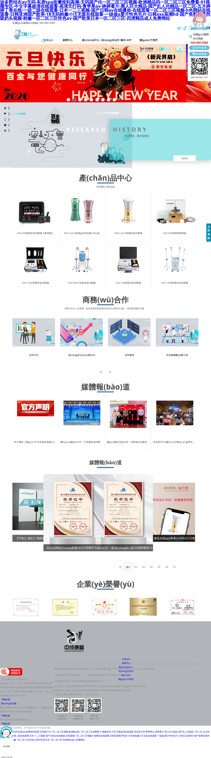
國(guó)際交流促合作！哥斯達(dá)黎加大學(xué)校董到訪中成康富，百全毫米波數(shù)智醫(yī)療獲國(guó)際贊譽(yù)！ (129, 441)
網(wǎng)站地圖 (8, 703)
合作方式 (33, 354)
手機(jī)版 (5, 699)
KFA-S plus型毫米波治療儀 (128, 233)
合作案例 (129, 354)
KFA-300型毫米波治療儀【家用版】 (35, 233)
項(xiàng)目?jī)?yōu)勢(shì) (81, 354)
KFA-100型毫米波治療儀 (128, 282)
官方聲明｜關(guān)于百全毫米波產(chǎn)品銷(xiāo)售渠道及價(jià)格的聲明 (36, 441)
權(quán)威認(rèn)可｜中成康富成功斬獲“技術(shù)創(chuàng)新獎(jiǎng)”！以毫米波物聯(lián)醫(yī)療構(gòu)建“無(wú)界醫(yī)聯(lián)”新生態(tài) (82, 441)
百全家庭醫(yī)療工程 (177, 354)
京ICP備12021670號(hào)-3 (67, 674)
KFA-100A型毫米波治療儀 (35, 282)
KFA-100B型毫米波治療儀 (175, 282)
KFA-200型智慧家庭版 (174, 233)
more (185, 158)
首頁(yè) (126, 659)
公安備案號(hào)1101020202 (102, 674)
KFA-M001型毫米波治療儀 (81, 282)
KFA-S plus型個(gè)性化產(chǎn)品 (82, 233)
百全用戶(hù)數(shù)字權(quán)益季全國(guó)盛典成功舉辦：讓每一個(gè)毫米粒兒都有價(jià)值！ (175, 441)
